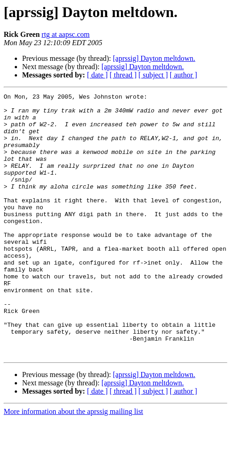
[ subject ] (153, 75)
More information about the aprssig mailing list (73, 464)
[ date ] (97, 75)
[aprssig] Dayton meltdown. (154, 58)
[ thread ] (123, 75)
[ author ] (183, 75)
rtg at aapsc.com (65, 34)
